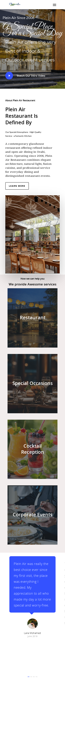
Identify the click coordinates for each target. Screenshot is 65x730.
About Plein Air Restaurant (20, 100)
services (50, 284)
